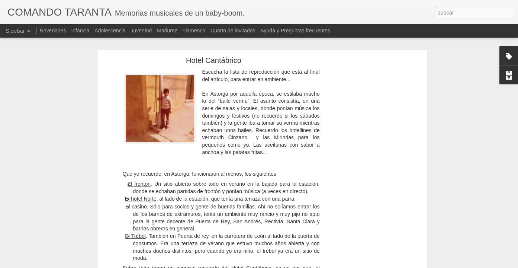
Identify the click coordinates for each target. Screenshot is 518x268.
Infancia (80, 31)
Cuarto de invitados (232, 31)
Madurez (167, 31)
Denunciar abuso (333, 264)
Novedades (53, 31)
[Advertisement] (361, 148)
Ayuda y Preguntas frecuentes (295, 31)
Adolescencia (109, 31)
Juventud (141, 31)
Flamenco (194, 31)
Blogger (308, 264)
